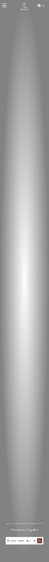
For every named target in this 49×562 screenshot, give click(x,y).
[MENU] (4, 5)
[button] (39, 540)
